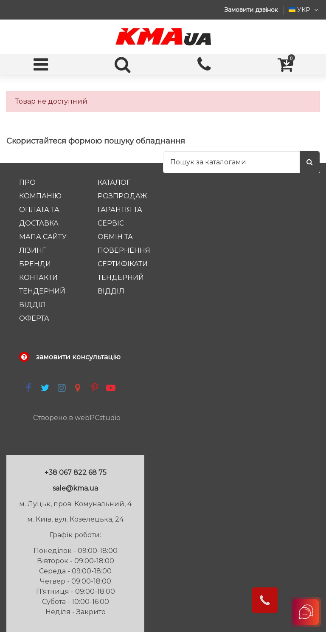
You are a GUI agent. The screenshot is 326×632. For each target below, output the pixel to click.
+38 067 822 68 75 (76, 472)
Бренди (35, 264)
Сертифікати (123, 264)
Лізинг (32, 250)
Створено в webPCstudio (77, 418)
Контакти (38, 278)
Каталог (114, 182)
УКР (304, 10)
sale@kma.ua (75, 488)
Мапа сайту (43, 237)
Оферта (34, 318)
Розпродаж (122, 196)
